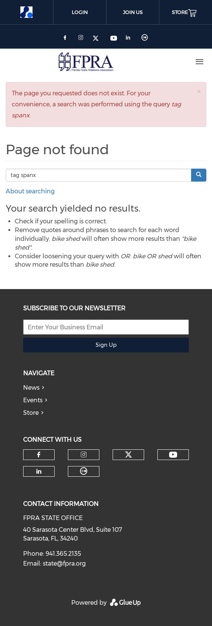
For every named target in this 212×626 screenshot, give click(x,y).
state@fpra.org (64, 563)
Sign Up (106, 344)
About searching (30, 191)
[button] (199, 91)
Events (32, 400)
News (31, 387)
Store (31, 412)
